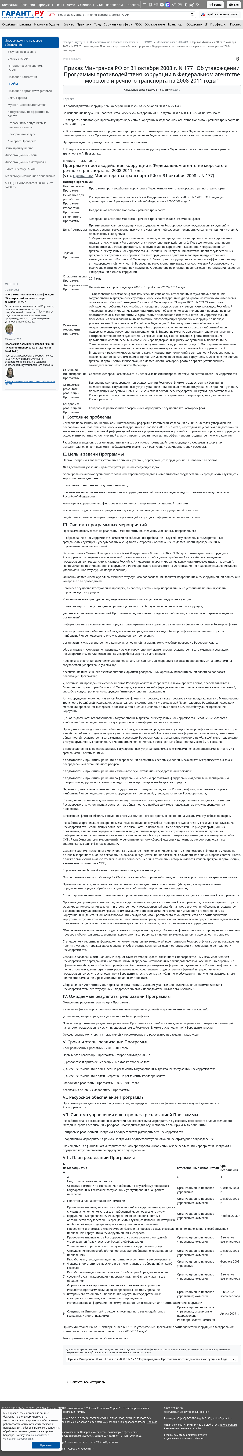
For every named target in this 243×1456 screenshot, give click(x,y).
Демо (71, 5)
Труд (97, 24)
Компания (10, 5)
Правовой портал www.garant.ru (30, 91)
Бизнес (68, 24)
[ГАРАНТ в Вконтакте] (156, 5)
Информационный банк (21, 155)
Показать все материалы (85, 1382)
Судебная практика (16, 24)
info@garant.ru (109, 1442)
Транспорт (176, 24)
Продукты (45, 5)
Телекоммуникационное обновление (30, 176)
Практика (84, 24)
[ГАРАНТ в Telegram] (174, 5)
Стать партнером (110, 5)
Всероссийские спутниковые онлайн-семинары (27, 125)
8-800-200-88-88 (173, 1408)
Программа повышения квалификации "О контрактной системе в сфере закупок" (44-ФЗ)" (29, 298)
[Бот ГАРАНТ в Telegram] (180, 5)
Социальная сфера (118, 24)
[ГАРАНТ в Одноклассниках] (186, 5)
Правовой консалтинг (22, 77)
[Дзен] (162, 4)
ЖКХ (138, 24)
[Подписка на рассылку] (144, 5)
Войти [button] (215, 5)
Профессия (218, 24)
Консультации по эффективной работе (28, 114)
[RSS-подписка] (197, 5)
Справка (68, 99)
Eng (234, 5)
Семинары (86, 5)
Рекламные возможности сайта (182, 1428)
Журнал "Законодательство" (27, 105)
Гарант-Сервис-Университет (76, 1448)
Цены (60, 5)
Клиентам (133, 5)
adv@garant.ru (228, 1424)
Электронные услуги (21, 134)
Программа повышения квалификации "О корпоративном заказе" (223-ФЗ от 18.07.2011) (29, 347)
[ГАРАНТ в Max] (167, 4)
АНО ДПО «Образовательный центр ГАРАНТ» (29, 185)
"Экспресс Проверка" (22, 141)
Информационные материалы (25, 162)
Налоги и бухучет (47, 24)
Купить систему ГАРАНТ (21, 169)
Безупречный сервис (22, 52)
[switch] (52, 14)
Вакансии (27, 5)
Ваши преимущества (19, 148)
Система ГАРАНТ (19, 59)
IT (206, 24)
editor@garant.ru (223, 1418)
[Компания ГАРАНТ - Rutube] (192, 5)
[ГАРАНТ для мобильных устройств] (150, 5)
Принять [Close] (46, 1445)
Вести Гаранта (17, 98)
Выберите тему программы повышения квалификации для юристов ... (30, 382)
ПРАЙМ (13, 84)
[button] (220, 14)
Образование (154, 24)
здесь (176, 89)
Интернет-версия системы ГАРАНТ (25, 68)
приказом (83, 175)
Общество (194, 24)
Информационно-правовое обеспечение (23, 43)
